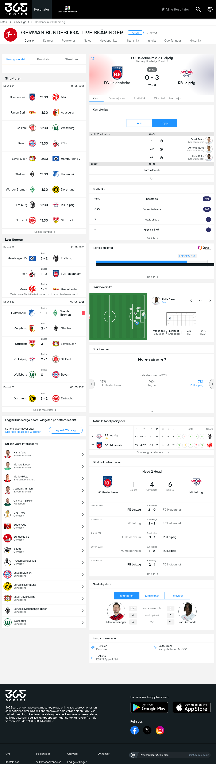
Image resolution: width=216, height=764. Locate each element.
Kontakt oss (12, 762)
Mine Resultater (175, 9)
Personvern (43, 753)
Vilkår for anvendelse (48, 762)
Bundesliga (22, 22)
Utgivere (72, 753)
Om (7, 753)
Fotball (6, 22)
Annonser (103, 753)
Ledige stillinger (76, 762)
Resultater (41, 9)
